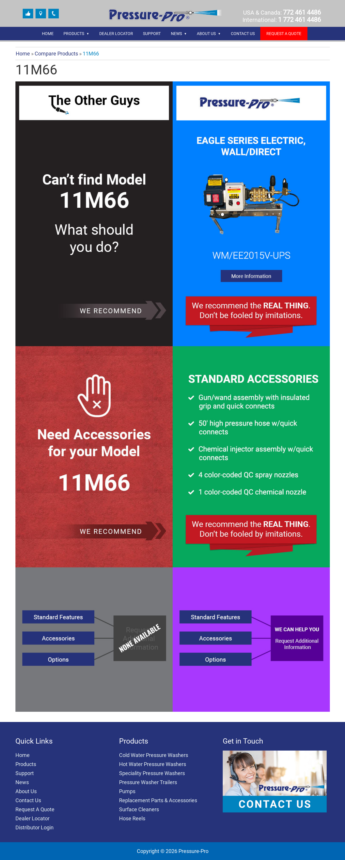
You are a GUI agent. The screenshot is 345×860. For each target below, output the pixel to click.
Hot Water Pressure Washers (152, 764)
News (176, 33)
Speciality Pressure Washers (152, 773)
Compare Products (56, 53)
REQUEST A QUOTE (283, 33)
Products (73, 33)
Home (48, 33)
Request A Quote (34, 809)
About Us (206, 33)
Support (152, 33)
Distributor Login (34, 827)
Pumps (127, 791)
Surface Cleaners (139, 809)
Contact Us (243, 33)
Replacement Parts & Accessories (158, 800)
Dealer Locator (116, 33)
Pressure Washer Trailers (148, 782)
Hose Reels (132, 818)
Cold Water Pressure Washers (153, 755)
